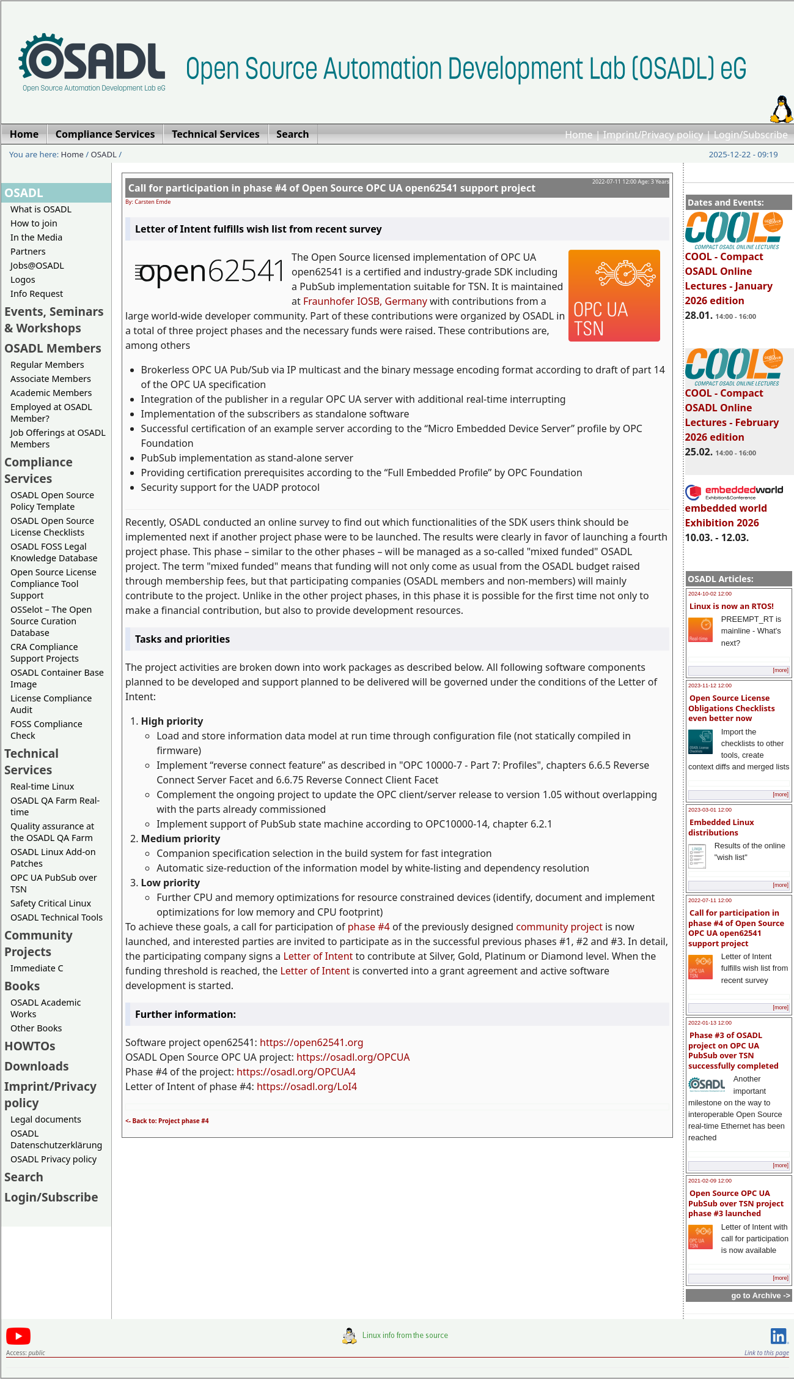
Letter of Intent (318, 956)
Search (23, 1176)
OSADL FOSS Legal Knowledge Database (54, 552)
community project (559, 926)
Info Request (36, 293)
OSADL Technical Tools (56, 917)
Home (579, 134)
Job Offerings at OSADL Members (58, 438)
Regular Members (47, 364)
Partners (28, 251)
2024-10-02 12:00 (710, 594)
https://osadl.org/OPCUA (353, 1057)
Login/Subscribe (751, 134)
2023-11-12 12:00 (710, 685)
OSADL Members (52, 348)
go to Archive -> (760, 1295)
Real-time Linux (42, 786)
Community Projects (38, 943)
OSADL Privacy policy (53, 1159)
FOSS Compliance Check (46, 729)
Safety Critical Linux (50, 903)
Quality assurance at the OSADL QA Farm (52, 831)
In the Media (36, 237)
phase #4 (369, 926)
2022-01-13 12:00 (710, 1023)
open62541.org (328, 1042)
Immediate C (37, 968)
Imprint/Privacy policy (653, 134)
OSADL (104, 154)
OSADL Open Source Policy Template (52, 500)
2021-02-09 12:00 (710, 1181)
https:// (276, 1042)
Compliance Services (38, 470)
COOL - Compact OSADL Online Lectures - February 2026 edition (734, 409)
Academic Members (51, 392)
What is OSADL (41, 209)
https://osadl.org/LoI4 (307, 1086)
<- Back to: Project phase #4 (166, 1120)
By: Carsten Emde (148, 202)
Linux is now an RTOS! (731, 605)
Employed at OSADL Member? (51, 412)
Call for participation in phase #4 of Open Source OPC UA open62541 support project (736, 928)
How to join (33, 223)
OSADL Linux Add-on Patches (53, 857)
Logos (22, 279)
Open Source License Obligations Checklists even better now (731, 707)
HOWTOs (30, 1045)
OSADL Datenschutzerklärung (56, 1139)
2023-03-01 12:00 (710, 810)
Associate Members (50, 378)
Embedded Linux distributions (721, 827)
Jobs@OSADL (37, 265)
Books (22, 985)
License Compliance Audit (51, 704)
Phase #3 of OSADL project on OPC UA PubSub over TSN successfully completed (733, 1050)
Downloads (36, 1066)
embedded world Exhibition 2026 (734, 509)
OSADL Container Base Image (57, 678)
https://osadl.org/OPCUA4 (296, 1071)
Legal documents (45, 1119)
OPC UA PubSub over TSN (53, 883)
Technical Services (31, 761)
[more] (780, 670)
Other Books (36, 1028)
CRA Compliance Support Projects (44, 652)
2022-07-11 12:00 (710, 900)
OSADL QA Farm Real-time (55, 806)
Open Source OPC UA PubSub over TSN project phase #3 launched (736, 1203)
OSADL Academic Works (45, 1008)
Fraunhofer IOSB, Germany (365, 301)
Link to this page (766, 1352)
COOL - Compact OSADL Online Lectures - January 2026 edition (734, 273)
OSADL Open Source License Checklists (52, 526)
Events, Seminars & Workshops (54, 319)
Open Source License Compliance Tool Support (53, 583)
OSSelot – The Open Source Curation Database (51, 621)
